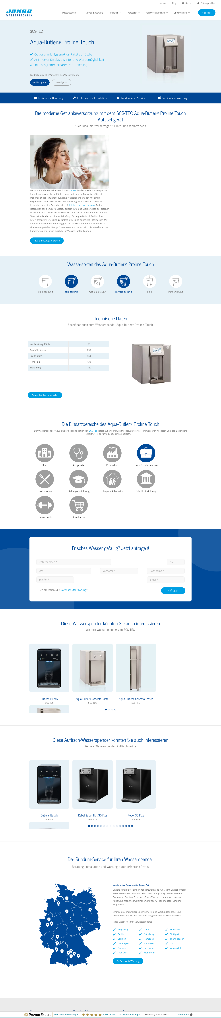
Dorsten (122, 859)
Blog (174, 3)
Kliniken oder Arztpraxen (164, 151)
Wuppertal (176, 859)
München (175, 841)
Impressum (151, 1007)
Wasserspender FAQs (40, 943)
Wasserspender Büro (40, 933)
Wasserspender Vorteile (41, 938)
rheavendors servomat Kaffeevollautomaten (165, 935)
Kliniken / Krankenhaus (83, 933)
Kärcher (116, 953)
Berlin (121, 845)
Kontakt (185, 1007)
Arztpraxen (76, 948)
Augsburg (123, 841)
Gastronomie (77, 943)
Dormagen (123, 854)
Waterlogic (117, 943)
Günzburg (149, 845)
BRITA (115, 933)
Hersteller (34, 928)
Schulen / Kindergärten (83, 938)
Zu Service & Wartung (128, 872)
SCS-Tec (88, 377)
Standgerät (60, 82)
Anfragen (173, 502)
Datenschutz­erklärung (73, 501)
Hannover (149, 854)
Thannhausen (178, 850)
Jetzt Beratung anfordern (130, 186)
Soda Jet (116, 948)
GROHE (115, 938)
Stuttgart (175, 845)
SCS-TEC (155, 136)
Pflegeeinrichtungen (81, 953)
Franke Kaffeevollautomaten (167, 928)
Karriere (162, 3)
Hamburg (149, 850)
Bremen (122, 850)
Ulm (173, 854)
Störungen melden (46, 988)
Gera (146, 841)
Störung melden (206, 3)
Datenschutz (169, 1007)
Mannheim (149, 864)
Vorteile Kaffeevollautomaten (168, 941)
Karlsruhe (149, 859)
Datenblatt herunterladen (44, 341)
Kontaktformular (37, 953)
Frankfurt (122, 864)
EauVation (117, 928)
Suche (186, 3)
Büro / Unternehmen (81, 928)
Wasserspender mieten (41, 948)
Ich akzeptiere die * (63, 501)
